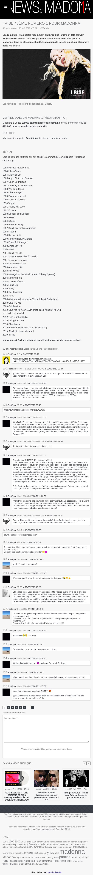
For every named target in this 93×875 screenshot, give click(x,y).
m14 (57, 853)
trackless (14, 864)
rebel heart (10, 860)
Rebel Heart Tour (62, 861)
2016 (34, 842)
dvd (67, 844)
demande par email (46, 829)
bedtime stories (70, 842)
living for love (31, 852)
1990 (11, 841)
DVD (72, 844)
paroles (64, 857)
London (42, 853)
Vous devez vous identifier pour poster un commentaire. (46, 749)
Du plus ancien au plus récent (44, 349)
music (42, 857)
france (12, 847)
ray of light (83, 857)
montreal (35, 857)
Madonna (9, 857)
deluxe (62, 844)
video (46, 864)
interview (77, 847)
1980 (5, 841)
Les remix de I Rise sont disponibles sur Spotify (27, 103)
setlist (80, 861)
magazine (20, 857)
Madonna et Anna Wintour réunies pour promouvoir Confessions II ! (46, 795)
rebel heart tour (26, 860)
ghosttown (20, 847)
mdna (28, 857)
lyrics (50, 852)
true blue (31, 864)
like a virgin (14, 853)
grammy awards (33, 847)
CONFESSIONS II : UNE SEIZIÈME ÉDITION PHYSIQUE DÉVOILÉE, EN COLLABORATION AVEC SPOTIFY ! (17, 795)
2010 (23, 841)
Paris (56, 857)
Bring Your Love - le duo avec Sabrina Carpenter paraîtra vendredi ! (76, 795)
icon (54, 847)
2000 (17, 841)
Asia (52, 842)
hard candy (46, 847)
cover (55, 844)
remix (74, 861)
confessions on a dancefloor (39, 844)
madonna (72, 851)
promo (74, 857)
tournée (6, 864)
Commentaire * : (11, 718)
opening (49, 857)
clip (14, 844)
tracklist (23, 864)
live (21, 853)
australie (58, 842)
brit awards (8, 844)
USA (41, 864)
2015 (28, 842)
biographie (83, 842)
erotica (78, 844)
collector (21, 844)
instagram (67, 847)
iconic (59, 847)
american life (43, 842)
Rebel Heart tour (44, 861)
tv (37, 864)
